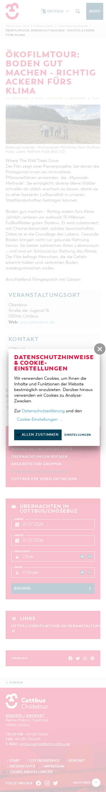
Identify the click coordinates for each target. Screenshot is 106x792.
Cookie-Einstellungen (37, 419)
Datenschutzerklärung (43, 410)
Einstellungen (77, 435)
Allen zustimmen (38, 434)
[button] (99, 349)
